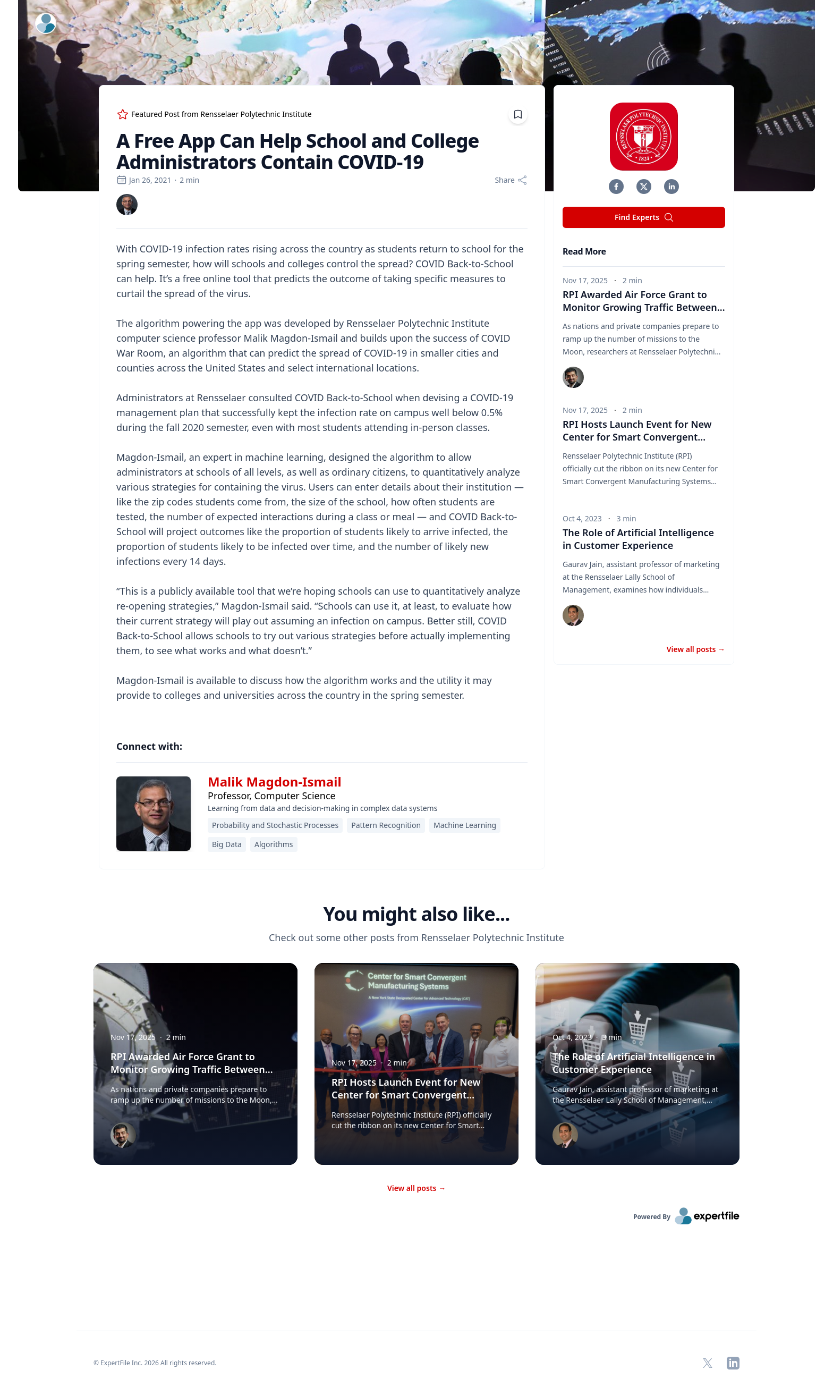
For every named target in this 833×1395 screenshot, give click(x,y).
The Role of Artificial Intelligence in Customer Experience (638, 539)
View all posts (696, 649)
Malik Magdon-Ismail (275, 781)
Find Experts (644, 217)
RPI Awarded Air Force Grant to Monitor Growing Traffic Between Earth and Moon (644, 307)
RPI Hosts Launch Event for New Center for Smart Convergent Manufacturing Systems (637, 437)
